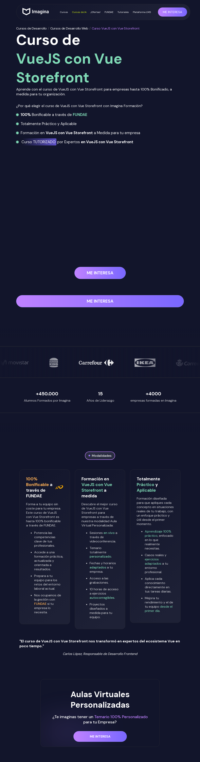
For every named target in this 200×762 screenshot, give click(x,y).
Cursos (64, 12)
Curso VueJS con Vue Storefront (116, 28)
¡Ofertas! (96, 12)
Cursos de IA (79, 12)
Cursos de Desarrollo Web (69, 28)
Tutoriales (123, 12)
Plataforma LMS (142, 12)
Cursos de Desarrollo (31, 28)
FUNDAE (109, 12)
